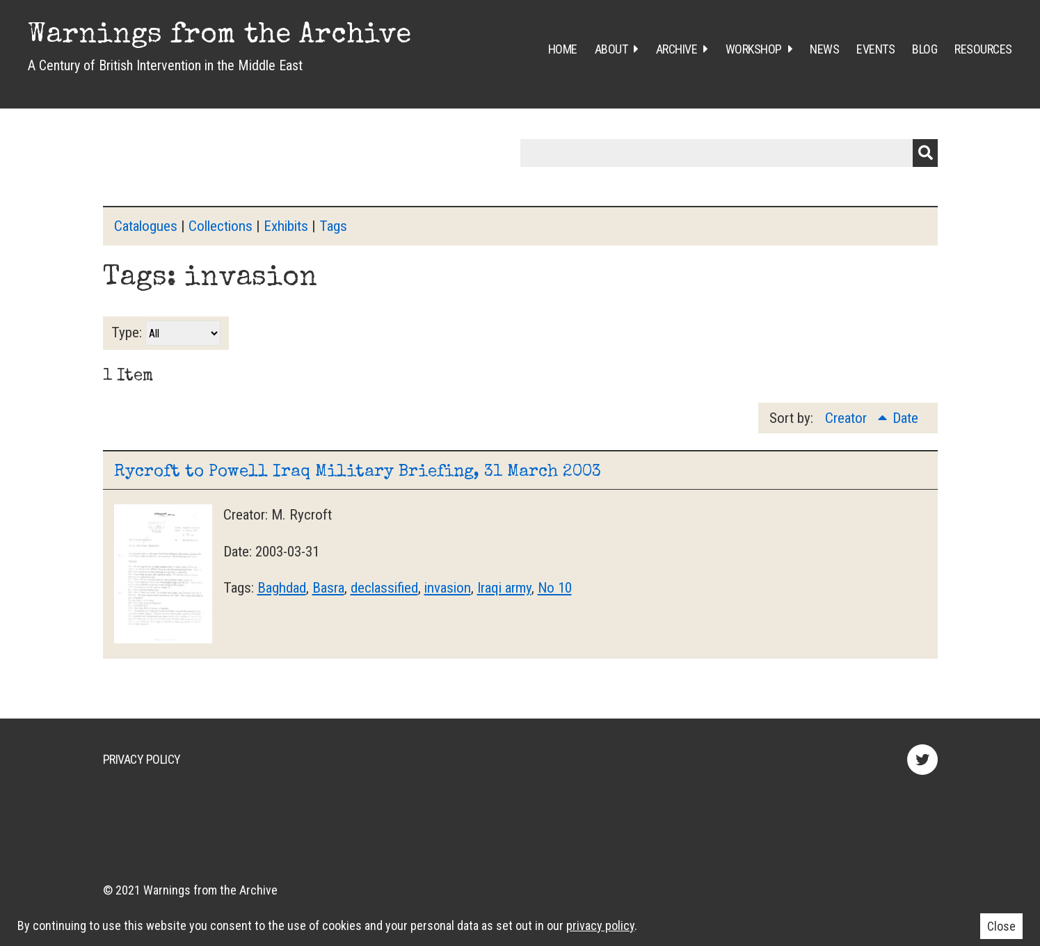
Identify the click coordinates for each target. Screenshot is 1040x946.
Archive (677, 49)
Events (875, 49)
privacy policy (600, 925)
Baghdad (281, 587)
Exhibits (286, 226)
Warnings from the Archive (219, 36)
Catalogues (145, 226)
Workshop (754, 49)
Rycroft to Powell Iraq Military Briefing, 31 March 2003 (357, 472)
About (611, 49)
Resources (983, 49)
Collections (221, 226)
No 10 (555, 587)
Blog (924, 49)
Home (562, 49)
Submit (925, 153)
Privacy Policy (142, 759)
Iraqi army (504, 587)
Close (1001, 926)
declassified (384, 587)
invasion (447, 587)
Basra (328, 587)
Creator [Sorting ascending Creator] (847, 418)
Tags (333, 226)
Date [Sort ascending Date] (905, 418)
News (824, 49)
